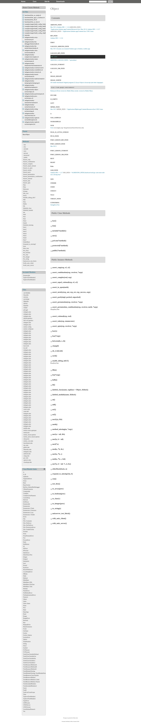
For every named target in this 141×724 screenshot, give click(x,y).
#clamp (25, 191)
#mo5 (24, 235)
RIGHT (52, 162)
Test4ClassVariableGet (29, 656)
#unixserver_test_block (29, 261)
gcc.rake (26, 458)
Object (25, 599)
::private (25, 153)
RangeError (26, 618)
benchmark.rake (28, 443)
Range (25, 616)
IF (51, 72)
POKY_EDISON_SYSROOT (59, 150)
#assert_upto (26, 183)
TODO (25, 308)
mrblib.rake (27, 428)
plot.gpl (26, 310)
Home (23, 1)
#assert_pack (26, 172)
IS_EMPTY (54, 99)
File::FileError (27, 523)
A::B (24, 474)
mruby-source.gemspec (30, 430)
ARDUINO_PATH (56, 25)
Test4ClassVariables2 (29, 662)
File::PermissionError (29, 527)
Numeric (25, 597)
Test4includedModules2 (30, 686)
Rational (25, 620)
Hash (24, 542)
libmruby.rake (27, 449)
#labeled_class (27, 208)
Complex (25, 493)
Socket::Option (27, 635)
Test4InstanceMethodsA (30, 665)
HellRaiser (26, 544)
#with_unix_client (28, 263)
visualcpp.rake (28, 462)
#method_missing (28, 225)
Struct (25, 645)
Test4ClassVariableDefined (30, 654)
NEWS (26, 303)
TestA (25, 688)
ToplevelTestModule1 (29, 279)
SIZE (52, 179)
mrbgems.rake (28, 451)
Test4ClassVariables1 (29, 660)
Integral (25, 559)
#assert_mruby (27, 170)
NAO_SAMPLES (55, 117)
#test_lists (26, 248)
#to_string (26, 259)
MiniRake (26, 580)
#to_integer (26, 257)
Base (24, 483)
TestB (24, 690)
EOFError (26, 502)
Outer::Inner (26, 603)
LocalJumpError (27, 571)
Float (24, 533)
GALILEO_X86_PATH (57, 68)
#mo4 (24, 233)
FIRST (52, 42)
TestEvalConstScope (29, 692)
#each (25, 195)
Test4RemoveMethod (29, 677)
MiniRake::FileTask (28, 584)
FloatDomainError (28, 536)
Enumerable (26, 275)
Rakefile (26, 305)
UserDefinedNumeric (29, 709)
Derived (25, 500)
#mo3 (24, 231)
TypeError (26, 700)
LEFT (52, 103)
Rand (24, 614)
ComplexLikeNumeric (29, 495)
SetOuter (25, 631)
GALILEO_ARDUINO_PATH (59, 46)
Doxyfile (26, 295)
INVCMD (53, 95)
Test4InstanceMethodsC (30, 669)
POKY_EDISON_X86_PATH (59, 154)
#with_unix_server (28, 265)
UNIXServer (26, 705)
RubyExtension (27, 626)
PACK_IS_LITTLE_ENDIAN (59, 132)
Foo (24, 538)
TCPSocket (26, 652)
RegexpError (26, 624)
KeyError (25, 567)
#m (24, 212)
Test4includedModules (29, 684)
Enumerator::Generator (29, 510)
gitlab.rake (26, 447)
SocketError (26, 637)
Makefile (26, 301)
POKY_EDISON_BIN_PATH (59, 140)
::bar (24, 144)
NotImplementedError (29, 595)
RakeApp (25, 612)
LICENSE (26, 299)
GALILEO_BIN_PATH (57, 53)
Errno (24, 516)
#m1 (24, 216)
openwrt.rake (27, 460)
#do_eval (25, 193)
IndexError (26, 552)
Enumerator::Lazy (28, 512)
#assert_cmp (26, 159)
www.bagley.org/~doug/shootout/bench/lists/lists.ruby (69, 128)
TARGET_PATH (55, 198)
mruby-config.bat (28, 329)
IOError (25, 548)
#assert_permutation (29, 174)
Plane (24, 605)
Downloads (60, 1)
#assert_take (26, 180)
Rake (24, 610)
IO (24, 546)
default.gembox (28, 318)
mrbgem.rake (27, 312)
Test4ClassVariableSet (29, 658)
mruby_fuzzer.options (30, 434)
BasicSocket (26, 485)
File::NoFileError (28, 525)
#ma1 (24, 221)
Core (34, 1)
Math (24, 576)
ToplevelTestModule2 (29, 277)
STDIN (52, 187)
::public (25, 157)
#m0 (24, 214)
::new (24, 151)
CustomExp (26, 497)
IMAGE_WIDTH (55, 80)
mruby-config (27, 327)
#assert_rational (27, 178)
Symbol (25, 648)
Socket (25, 633)
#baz (24, 187)
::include (25, 149)
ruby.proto (26, 439)
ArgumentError (27, 478)
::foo (24, 147)
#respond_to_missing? (29, 244)
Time (24, 694)
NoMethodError (27, 593)
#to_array (26, 250)
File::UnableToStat (28, 529)
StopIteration (27, 641)
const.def (26, 411)
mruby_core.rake (28, 441)
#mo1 (24, 227)
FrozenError (26, 540)
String (25, 643)
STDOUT (53, 191)
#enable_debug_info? (29, 197)
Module (25, 588)
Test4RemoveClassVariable (31, 675)
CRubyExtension (28, 489)
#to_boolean (26, 252)
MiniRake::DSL (27, 582)
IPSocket (25, 550)
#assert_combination (29, 161)
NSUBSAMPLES (55, 121)
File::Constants (27, 521)
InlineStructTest (27, 555)
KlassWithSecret (28, 569)
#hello (25, 204)
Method (25, 578)
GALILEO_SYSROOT (57, 64)
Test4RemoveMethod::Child (31, 679)
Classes (30, 8)
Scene (25, 629)
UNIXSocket (27, 707)
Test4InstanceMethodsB (30, 667)
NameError (26, 590)
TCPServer (26, 650)
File (24, 519)
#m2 (24, 219)
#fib (24, 199)
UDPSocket (26, 703)
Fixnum (25, 531)
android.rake (27, 453)
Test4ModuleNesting (29, 671)
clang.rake (26, 456)
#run (24, 246)
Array (25, 481)
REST (52, 158)
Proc (24, 607)
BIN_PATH (53, 36)
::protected (26, 155)
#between (26, 189)
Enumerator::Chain (28, 508)
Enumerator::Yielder (29, 514)
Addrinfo (25, 476)
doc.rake (26, 445)
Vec (24, 711)
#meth (25, 223)
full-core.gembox (28, 320)
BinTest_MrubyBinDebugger (31, 487)
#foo (24, 202)
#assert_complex (28, 164)
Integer (25, 557)
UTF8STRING (54, 202)
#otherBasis (26, 242)
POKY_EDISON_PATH (57, 144)
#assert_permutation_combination (32, 176)
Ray (24, 622)
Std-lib (47, 1)
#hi (24, 206)
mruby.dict (27, 432)
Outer (24, 601)
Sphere (25, 639)
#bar (24, 185)
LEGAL (26, 297)
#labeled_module (28, 210)
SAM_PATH (54, 170)
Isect (24, 563)
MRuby (25, 574)
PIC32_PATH (54, 136)
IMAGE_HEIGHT (56, 76)
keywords (26, 346)
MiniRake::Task (27, 586)
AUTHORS (27, 293)
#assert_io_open (27, 168)
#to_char (25, 254)
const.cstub (27, 409)
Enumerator (26, 506)
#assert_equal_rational (29, 166)
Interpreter (26, 561)
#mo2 (24, 229)
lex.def (25, 348)
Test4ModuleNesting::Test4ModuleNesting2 (35, 673)
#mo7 (24, 240)
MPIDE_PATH (55, 107)
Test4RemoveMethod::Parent (31, 681)
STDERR (53, 183)
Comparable (26, 491)
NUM (52, 125)
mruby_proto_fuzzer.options (31, 437)
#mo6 (24, 238)
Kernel (25, 565)
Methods (36, 8)
